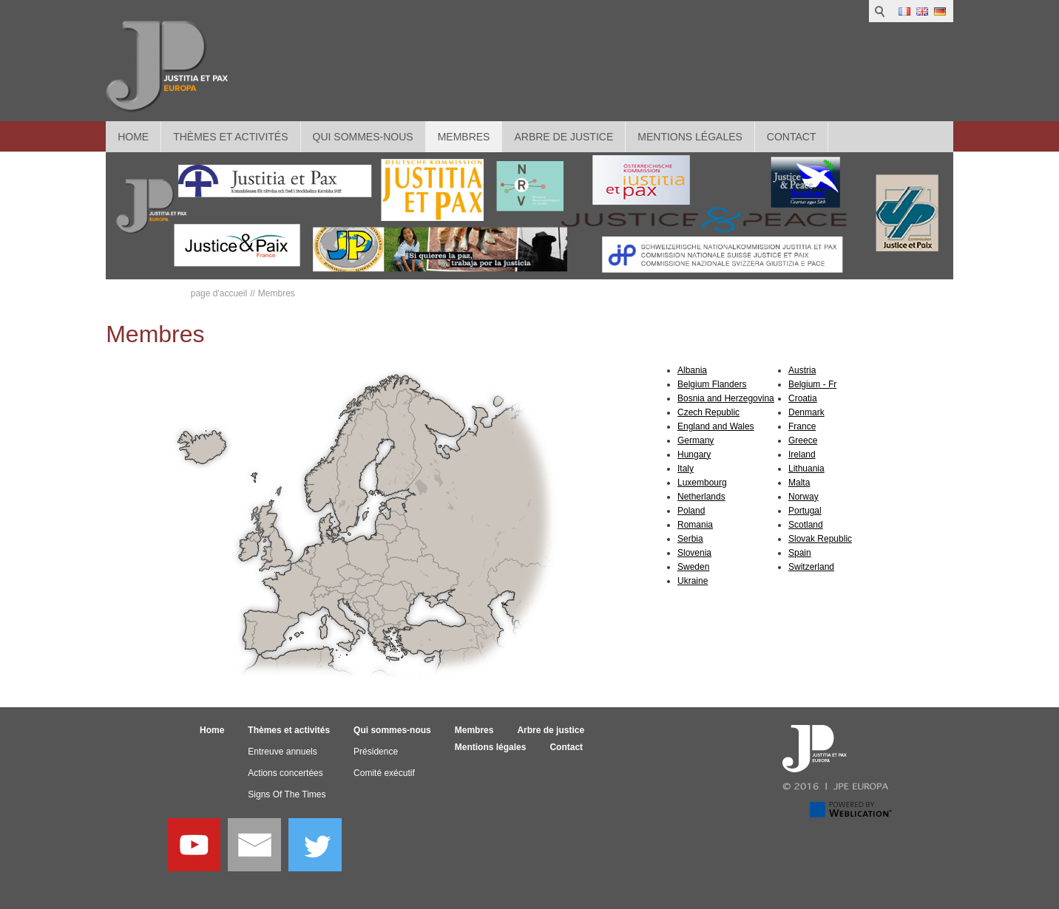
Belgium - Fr (812, 384)
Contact (791, 137)
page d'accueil (219, 293)
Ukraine (692, 581)
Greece (802, 440)
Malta (799, 482)
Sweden (693, 567)
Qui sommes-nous (363, 137)
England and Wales (715, 426)
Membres (464, 137)
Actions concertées (285, 773)
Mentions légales (689, 137)
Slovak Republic (820, 539)
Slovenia (694, 553)
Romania (695, 525)
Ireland (802, 454)
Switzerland (811, 567)
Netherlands (701, 496)
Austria (802, 370)
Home (133, 137)
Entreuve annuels (282, 751)
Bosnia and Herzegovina (725, 398)
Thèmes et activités (230, 137)
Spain (799, 553)
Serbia (690, 539)
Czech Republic (708, 412)
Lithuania (806, 468)
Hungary (694, 454)
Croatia (802, 398)
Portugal (805, 510)
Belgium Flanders (711, 384)
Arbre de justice (563, 137)
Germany (695, 440)
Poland (691, 510)
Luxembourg (702, 482)
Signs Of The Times (286, 794)
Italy (685, 468)
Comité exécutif (384, 773)
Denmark (806, 412)
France (802, 426)
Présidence (375, 751)
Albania (692, 370)
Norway (803, 496)
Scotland (805, 525)
